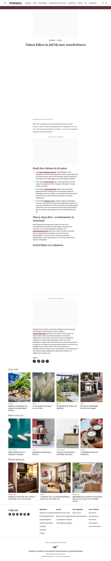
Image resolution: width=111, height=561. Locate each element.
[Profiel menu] (103, 3)
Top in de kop (48, 182)
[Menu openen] (5, 3)
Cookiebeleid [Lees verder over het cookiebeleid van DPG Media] (32, 551)
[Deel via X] (47, 361)
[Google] (10, 514)
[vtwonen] (15, 3)
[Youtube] (21, 514)
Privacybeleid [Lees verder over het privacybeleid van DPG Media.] (39, 551)
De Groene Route (50, 189)
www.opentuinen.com (40, 231)
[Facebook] (13, 514)
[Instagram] (17, 514)
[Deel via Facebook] (42, 361)
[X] (28, 514)
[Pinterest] (24, 514)
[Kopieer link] (34, 361)
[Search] (106, 3)
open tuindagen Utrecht (47, 172)
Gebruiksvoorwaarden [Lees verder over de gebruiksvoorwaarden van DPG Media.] (61, 551)
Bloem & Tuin (49, 201)
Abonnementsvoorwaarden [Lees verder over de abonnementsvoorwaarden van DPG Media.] (75, 551)
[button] (49, 551)
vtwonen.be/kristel (39, 333)
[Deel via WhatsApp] (38, 361)
